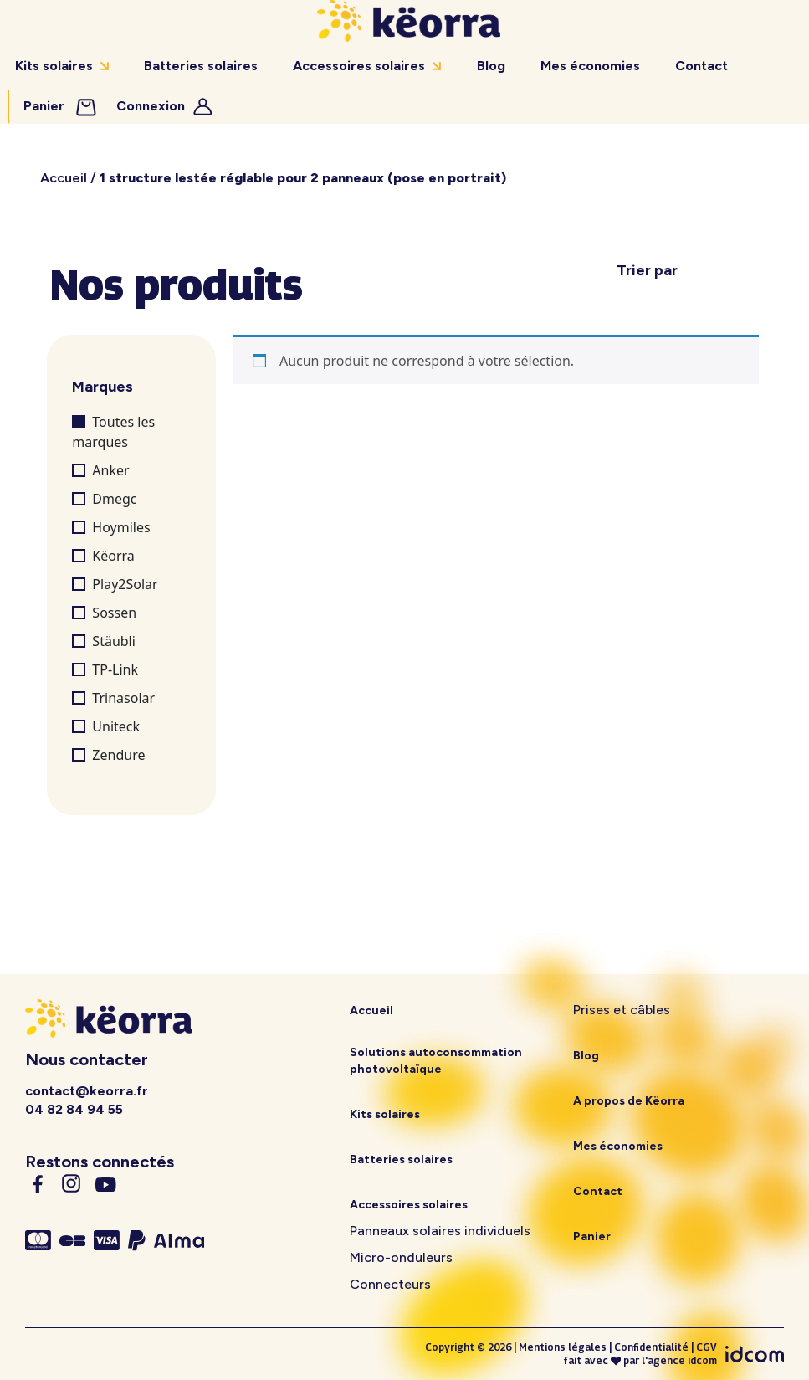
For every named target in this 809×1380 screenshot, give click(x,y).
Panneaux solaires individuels (440, 1231)
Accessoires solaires (359, 66)
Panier (60, 106)
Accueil (63, 178)
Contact (701, 66)
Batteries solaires (201, 66)
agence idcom (682, 1360)
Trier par (647, 270)
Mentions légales (563, 1347)
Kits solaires (54, 66)
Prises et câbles (621, 1010)
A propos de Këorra (628, 1101)
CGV (706, 1347)
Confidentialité (651, 1347)
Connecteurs (390, 1284)
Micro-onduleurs (401, 1257)
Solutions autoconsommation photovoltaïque (436, 1060)
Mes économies (590, 66)
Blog (491, 66)
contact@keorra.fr (86, 1091)
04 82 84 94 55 (74, 1109)
